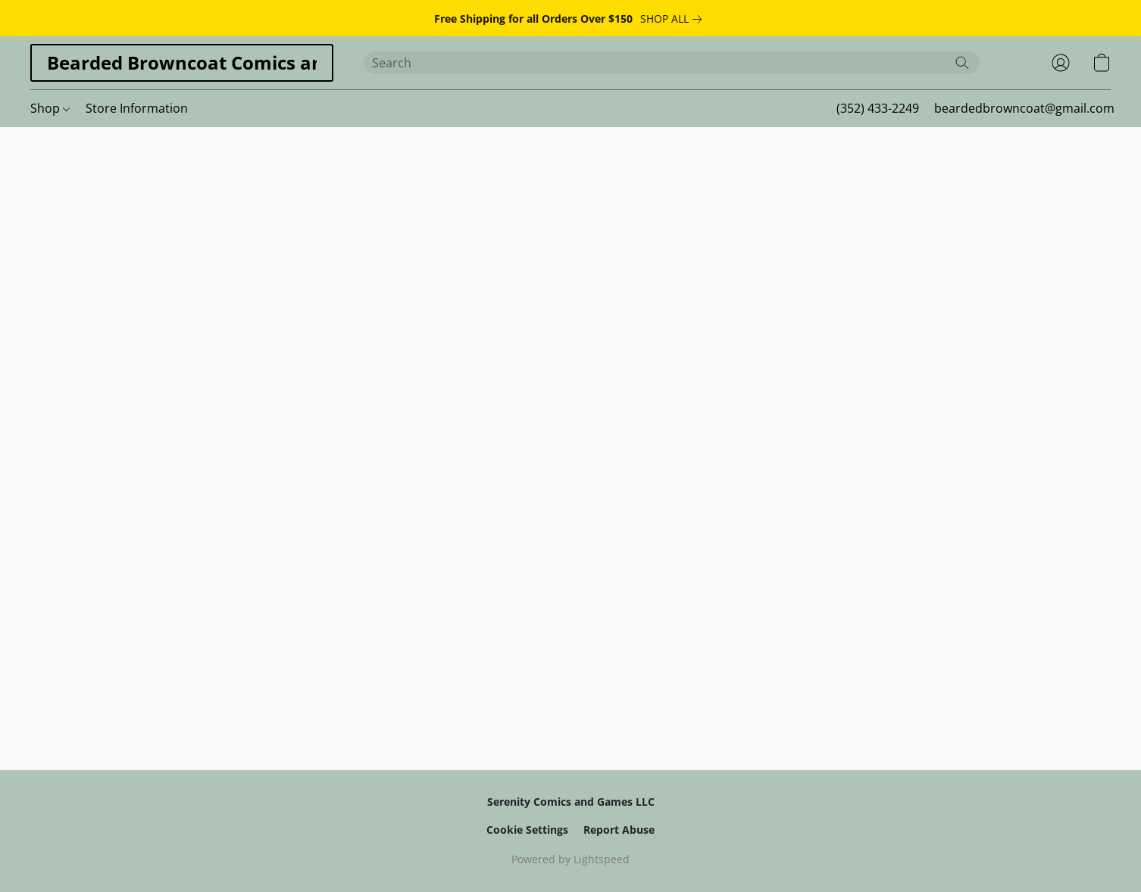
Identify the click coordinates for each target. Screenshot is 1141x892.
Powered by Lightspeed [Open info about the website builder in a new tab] (570, 859)
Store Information (137, 108)
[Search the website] (962, 62)
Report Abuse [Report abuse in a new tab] (619, 829)
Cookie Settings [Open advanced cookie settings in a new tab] (527, 829)
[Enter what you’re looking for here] (672, 62)
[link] (674, 19)
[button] (181, 63)
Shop (50, 108)
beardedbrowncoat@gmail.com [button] (1024, 108)
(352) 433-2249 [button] (877, 108)
